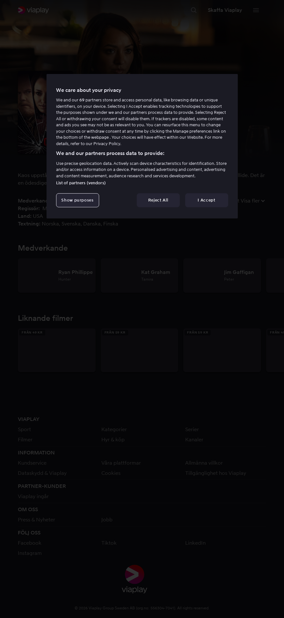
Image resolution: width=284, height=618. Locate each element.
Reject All (158, 200)
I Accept (206, 200)
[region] (142, 146)
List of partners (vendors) (81, 182)
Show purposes (77, 200)
